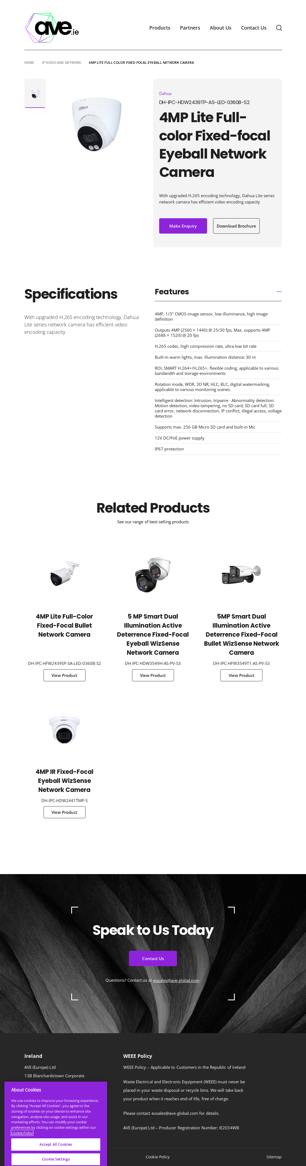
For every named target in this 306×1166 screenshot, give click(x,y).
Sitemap (274, 1156)
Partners (190, 27)
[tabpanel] (35, 93)
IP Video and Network (61, 62)
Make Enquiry (183, 226)
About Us (220, 27)
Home (29, 62)
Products (159, 27)
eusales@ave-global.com (176, 980)
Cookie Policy (158, 1156)
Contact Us (254, 27)
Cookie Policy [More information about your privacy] (22, 1156)
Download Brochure (236, 226)
